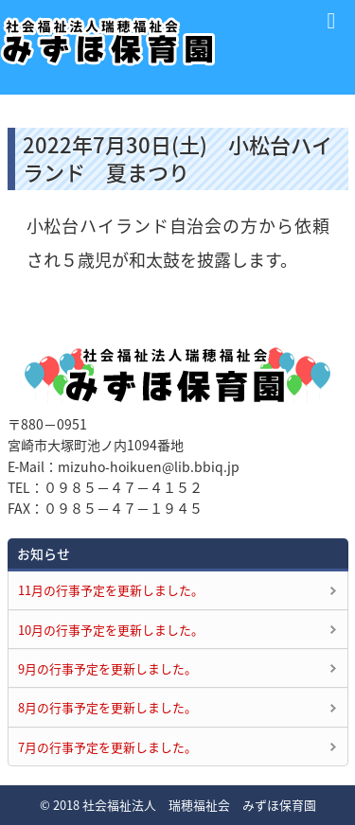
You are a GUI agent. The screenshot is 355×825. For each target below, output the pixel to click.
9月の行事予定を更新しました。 (107, 668)
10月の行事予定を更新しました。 (111, 630)
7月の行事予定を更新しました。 (107, 747)
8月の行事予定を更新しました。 (107, 707)
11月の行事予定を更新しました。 (111, 590)
